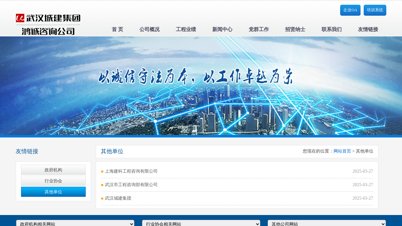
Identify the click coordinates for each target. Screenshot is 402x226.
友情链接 (368, 29)
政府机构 (53, 170)
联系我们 (332, 29)
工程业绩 (186, 29)
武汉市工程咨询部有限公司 (131, 184)
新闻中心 (222, 29)
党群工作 (259, 29)
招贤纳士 (295, 29)
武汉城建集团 (118, 198)
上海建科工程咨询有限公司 (131, 171)
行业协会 (53, 181)
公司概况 (149, 29)
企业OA (350, 10)
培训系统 (375, 10)
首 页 (117, 29)
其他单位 (53, 192)
